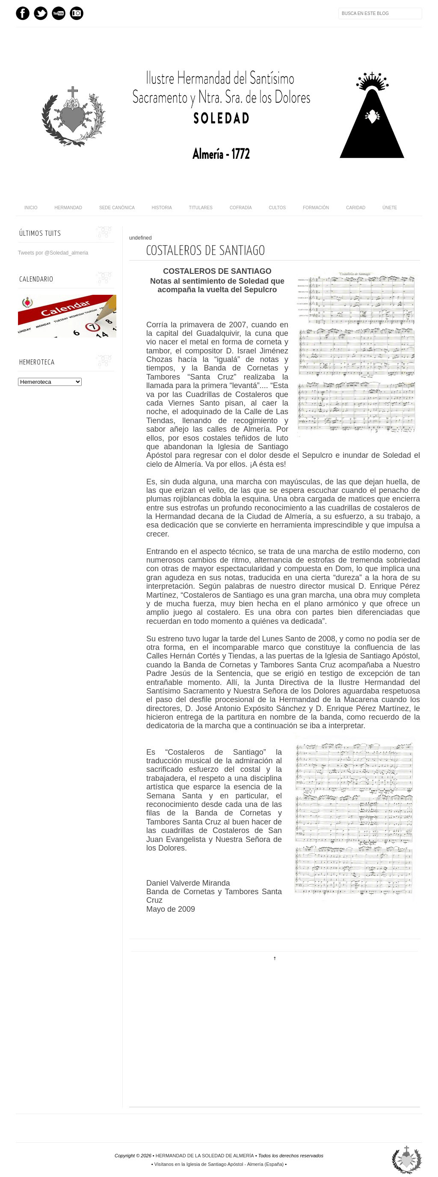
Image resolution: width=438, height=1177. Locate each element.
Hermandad (68, 207)
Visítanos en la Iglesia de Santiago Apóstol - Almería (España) (219, 1164)
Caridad (355, 207)
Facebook (23, 13)
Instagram (76, 13)
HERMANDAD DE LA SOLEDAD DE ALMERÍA (205, 1155)
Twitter (40, 13)
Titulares (201, 207)
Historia (162, 207)
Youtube (58, 13)
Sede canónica (117, 207)
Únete (389, 207)
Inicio (31, 207)
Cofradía (241, 207)
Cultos (277, 207)
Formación (316, 207)
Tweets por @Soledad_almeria (53, 253)
